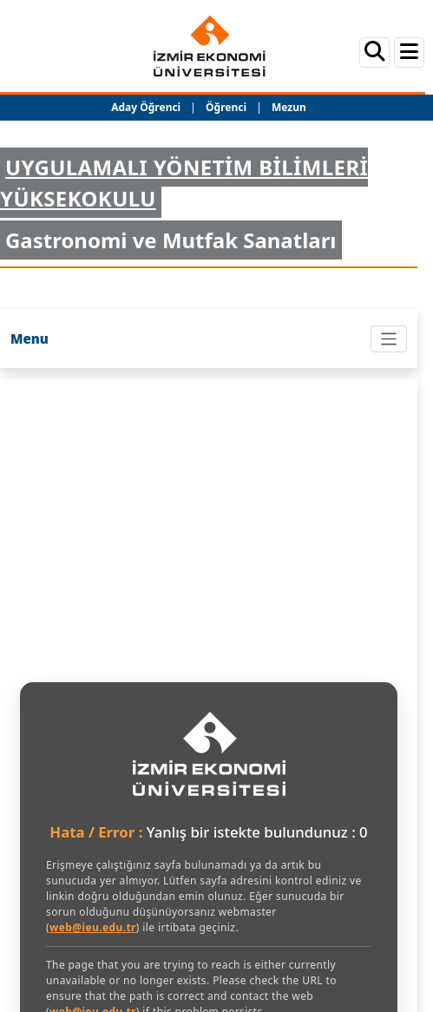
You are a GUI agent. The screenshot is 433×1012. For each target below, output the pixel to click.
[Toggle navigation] (389, 338)
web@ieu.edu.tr (92, 927)
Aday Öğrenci (145, 107)
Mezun (289, 107)
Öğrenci (227, 107)
